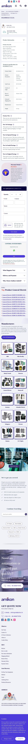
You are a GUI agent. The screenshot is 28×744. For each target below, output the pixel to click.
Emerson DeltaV (7, 527)
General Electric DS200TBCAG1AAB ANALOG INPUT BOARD (14, 297)
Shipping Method (5, 656)
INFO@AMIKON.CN (17, 612)
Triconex (20, 424)
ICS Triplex (20, 441)
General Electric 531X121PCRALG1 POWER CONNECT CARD (14, 299)
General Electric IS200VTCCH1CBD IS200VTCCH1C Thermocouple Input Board (14, 304)
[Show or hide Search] (21, 6)
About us (3, 637)
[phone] (14, 210)
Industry (3, 674)
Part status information (6, 653)
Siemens (7, 441)
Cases (2, 677)
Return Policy (4, 658)
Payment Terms (4, 663)
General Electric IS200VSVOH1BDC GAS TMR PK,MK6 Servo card (14, 295)
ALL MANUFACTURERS (12, 11)
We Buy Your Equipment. (7, 672)
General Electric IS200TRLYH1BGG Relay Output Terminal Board (14, 302)
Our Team (3, 630)
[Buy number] (16, 194)
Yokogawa (7, 424)
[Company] (20, 202)
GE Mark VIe (14, 13)
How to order (4, 651)
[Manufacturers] (26, 6)
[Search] (26, 514)
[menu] (16, 6)
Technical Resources (6, 682)
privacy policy (8, 238)
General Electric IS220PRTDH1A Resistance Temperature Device (14, 306)
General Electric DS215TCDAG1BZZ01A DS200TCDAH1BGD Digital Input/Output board (14, 311)
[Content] (14, 218)
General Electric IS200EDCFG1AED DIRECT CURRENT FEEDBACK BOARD (14, 308)
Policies (3, 648)
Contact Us (4, 632)
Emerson (20, 373)
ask (14, 256)
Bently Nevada (7, 373)
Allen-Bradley (20, 356)
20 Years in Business (6, 635)
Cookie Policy (4, 640)
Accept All (20, 738)
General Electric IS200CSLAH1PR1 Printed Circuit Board (14, 315)
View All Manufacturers (8, 337)
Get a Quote (14, 232)
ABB (7, 356)
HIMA (17, 532)
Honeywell (20, 390)
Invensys (7, 407)
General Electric (7, 390)
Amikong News (5, 679)
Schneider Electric (20, 407)
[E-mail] (8, 202)
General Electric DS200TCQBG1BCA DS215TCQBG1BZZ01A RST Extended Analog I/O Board (14, 313)
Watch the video (14, 466)
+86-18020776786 (16, 616)
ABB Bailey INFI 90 (14, 536)
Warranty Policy (5, 661)
